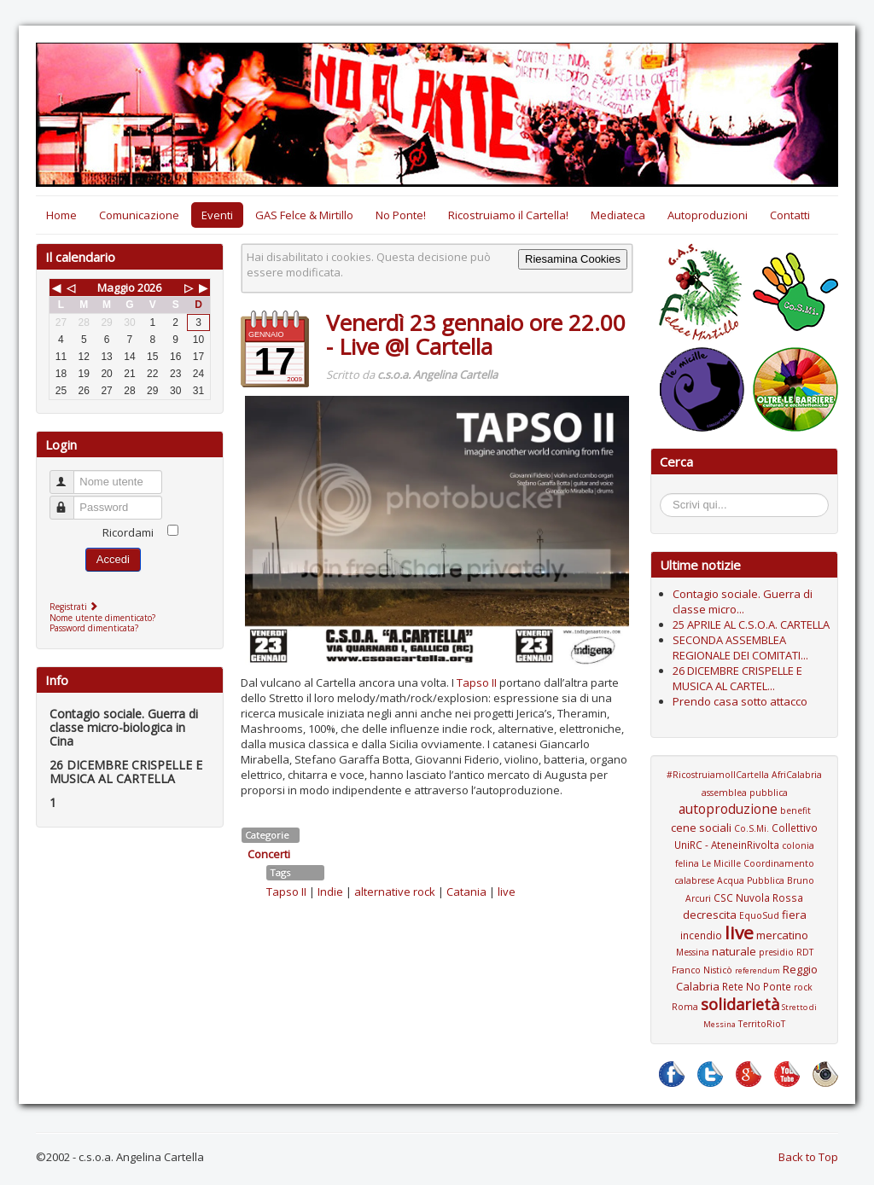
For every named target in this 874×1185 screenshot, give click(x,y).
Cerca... (668, 496)
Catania (466, 891)
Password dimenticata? (94, 628)
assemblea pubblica (745, 793)
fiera (794, 914)
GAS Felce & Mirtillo (304, 215)
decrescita (710, 914)
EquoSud (759, 915)
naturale (734, 951)
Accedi (113, 559)
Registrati (76, 607)
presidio (776, 952)
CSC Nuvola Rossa (758, 897)
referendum (757, 970)
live (507, 891)
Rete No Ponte (756, 986)
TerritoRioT (761, 1024)
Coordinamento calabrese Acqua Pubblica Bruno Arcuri (744, 880)
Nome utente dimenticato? (102, 618)
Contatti (790, 215)
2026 (149, 287)
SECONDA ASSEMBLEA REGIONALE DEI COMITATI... (740, 647)
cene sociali (701, 827)
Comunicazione (139, 215)
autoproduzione (728, 808)
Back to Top (808, 1157)
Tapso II (477, 682)
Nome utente (69, 474)
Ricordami (128, 532)
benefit (795, 810)
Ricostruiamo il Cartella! (508, 215)
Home (61, 215)
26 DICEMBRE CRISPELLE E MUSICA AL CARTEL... (737, 678)
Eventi (217, 215)
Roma (685, 1007)
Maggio (116, 287)
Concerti (269, 854)
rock (803, 987)
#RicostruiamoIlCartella (718, 775)
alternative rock (394, 891)
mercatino (782, 935)
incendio (701, 935)
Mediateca (618, 215)
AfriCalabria (797, 775)
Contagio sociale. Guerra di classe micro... (743, 601)
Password (69, 500)
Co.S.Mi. (751, 828)
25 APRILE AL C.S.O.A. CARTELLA (751, 624)
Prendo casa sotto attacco (740, 701)
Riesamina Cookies (573, 259)
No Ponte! (401, 215)
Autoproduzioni (707, 215)
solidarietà (740, 1004)
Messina (692, 952)
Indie (330, 891)
